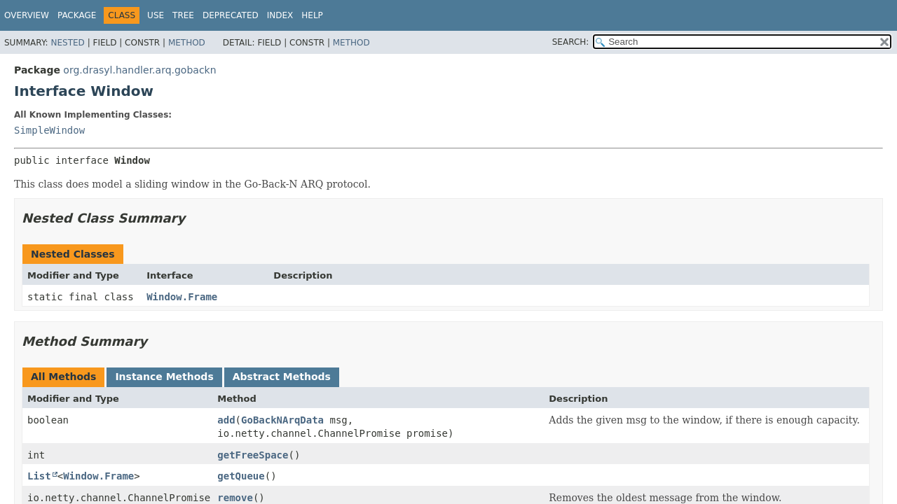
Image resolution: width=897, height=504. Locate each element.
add (226, 420)
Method (186, 43)
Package (76, 15)
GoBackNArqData (282, 420)
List (39, 476)
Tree (183, 15)
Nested (67, 43)
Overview (26, 15)
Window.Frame (181, 296)
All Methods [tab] (63, 376)
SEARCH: (570, 42)
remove (235, 497)
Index (280, 15)
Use (155, 15)
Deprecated (231, 15)
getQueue (240, 476)
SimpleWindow (49, 130)
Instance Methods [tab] (164, 376)
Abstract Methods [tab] (282, 376)
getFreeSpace (252, 455)
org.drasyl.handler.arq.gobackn (139, 70)
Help (312, 15)
